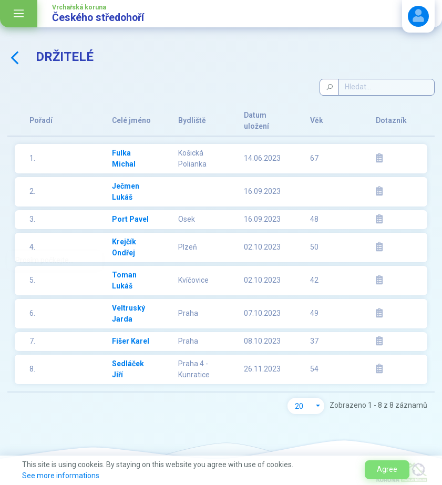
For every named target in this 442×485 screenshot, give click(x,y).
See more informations (60, 475)
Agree (387, 469)
